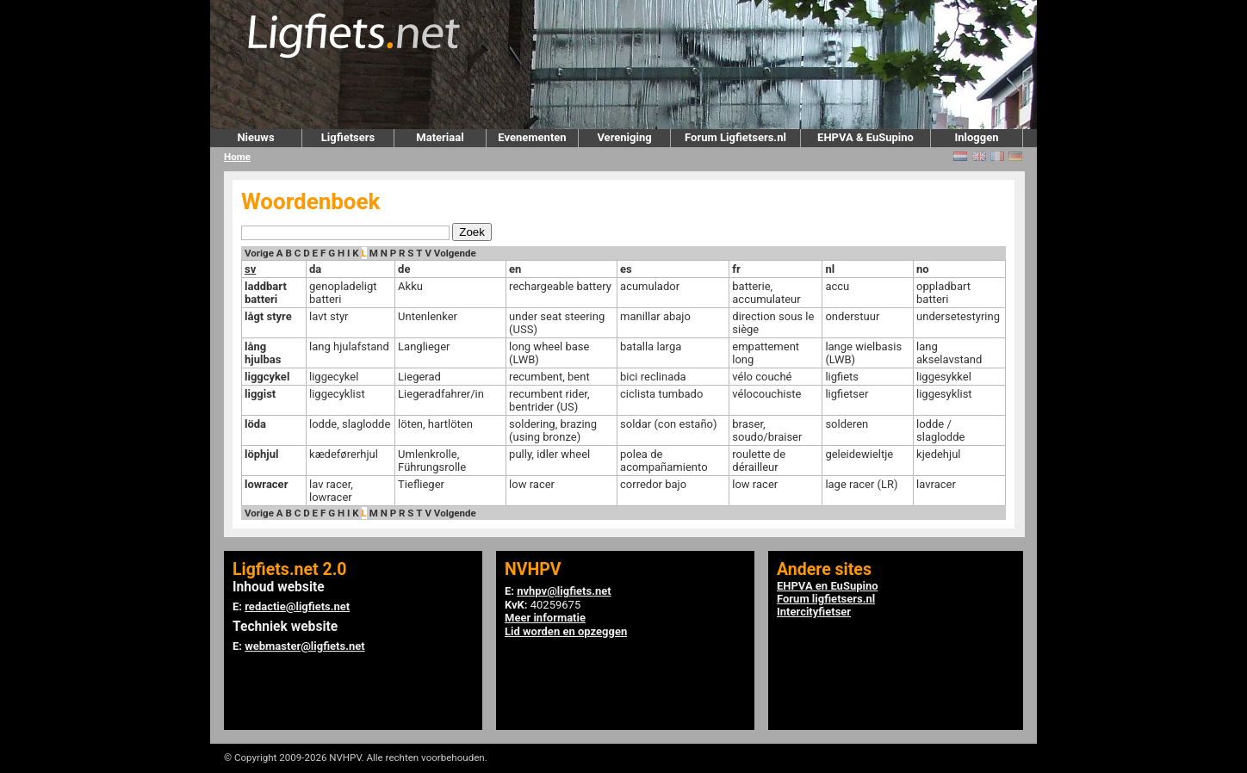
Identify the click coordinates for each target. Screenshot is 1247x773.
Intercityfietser (814, 611)
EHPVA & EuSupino (865, 137)
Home (237, 157)
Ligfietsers (348, 137)
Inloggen (976, 137)
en (515, 269)
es (626, 269)
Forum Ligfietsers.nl (735, 137)
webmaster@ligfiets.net (304, 646)
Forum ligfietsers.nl (826, 598)
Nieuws (255, 137)
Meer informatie (545, 617)
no (922, 269)
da (315, 269)
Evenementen (532, 137)
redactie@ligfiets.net (297, 606)
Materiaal (439, 137)
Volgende (455, 253)
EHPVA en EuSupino (827, 585)
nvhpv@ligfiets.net (564, 590)
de (404, 269)
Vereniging (624, 137)
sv (250, 269)
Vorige (259, 253)
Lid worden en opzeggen (566, 631)
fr (736, 269)
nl (829, 269)
